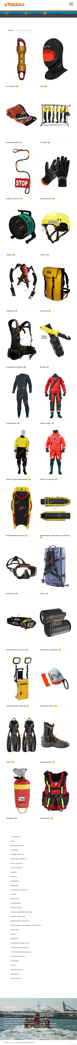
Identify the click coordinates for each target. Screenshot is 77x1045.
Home (10, 30)
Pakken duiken (16, 907)
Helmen (14, 876)
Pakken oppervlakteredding (21, 912)
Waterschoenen (17, 970)
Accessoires (15, 837)
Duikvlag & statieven (19, 859)
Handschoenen (16, 868)
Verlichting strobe (18, 956)
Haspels (14, 872)
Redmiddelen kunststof (20, 921)
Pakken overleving (18, 916)
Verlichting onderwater (20, 947)
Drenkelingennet (17, 845)
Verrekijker (15, 961)
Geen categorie (17, 863)
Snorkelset (15, 930)
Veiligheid (14, 939)
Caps (12, 841)
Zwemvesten (16, 978)
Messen (14, 894)
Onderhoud (15, 899)
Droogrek (14, 850)
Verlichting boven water (20, 943)
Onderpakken (16, 903)
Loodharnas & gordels (19, 890)
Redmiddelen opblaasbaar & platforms (26, 925)
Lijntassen (15, 885)
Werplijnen (15, 974)
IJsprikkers (15, 881)
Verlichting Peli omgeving (21, 952)
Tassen (13, 934)
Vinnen (13, 965)
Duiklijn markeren (17, 854)
